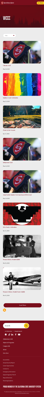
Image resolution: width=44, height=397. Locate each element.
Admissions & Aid (8, 339)
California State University (27, 386)
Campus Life (6, 346)
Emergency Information (9, 371)
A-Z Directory (8, 331)
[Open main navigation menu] (40, 3)
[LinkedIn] (12, 335)
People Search (18, 331)
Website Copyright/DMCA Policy (22, 393)
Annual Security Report (9, 362)
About (4, 349)
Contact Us (6, 368)
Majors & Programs (8, 342)
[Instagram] (6, 335)
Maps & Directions (7, 377)
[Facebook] (16, 335)
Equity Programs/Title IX (9, 374)
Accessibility (6, 359)
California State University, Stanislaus (13, 391)
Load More (22, 305)
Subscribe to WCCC (4, 310)
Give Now (6, 353)
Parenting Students (8, 380)
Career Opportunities (8, 365)
